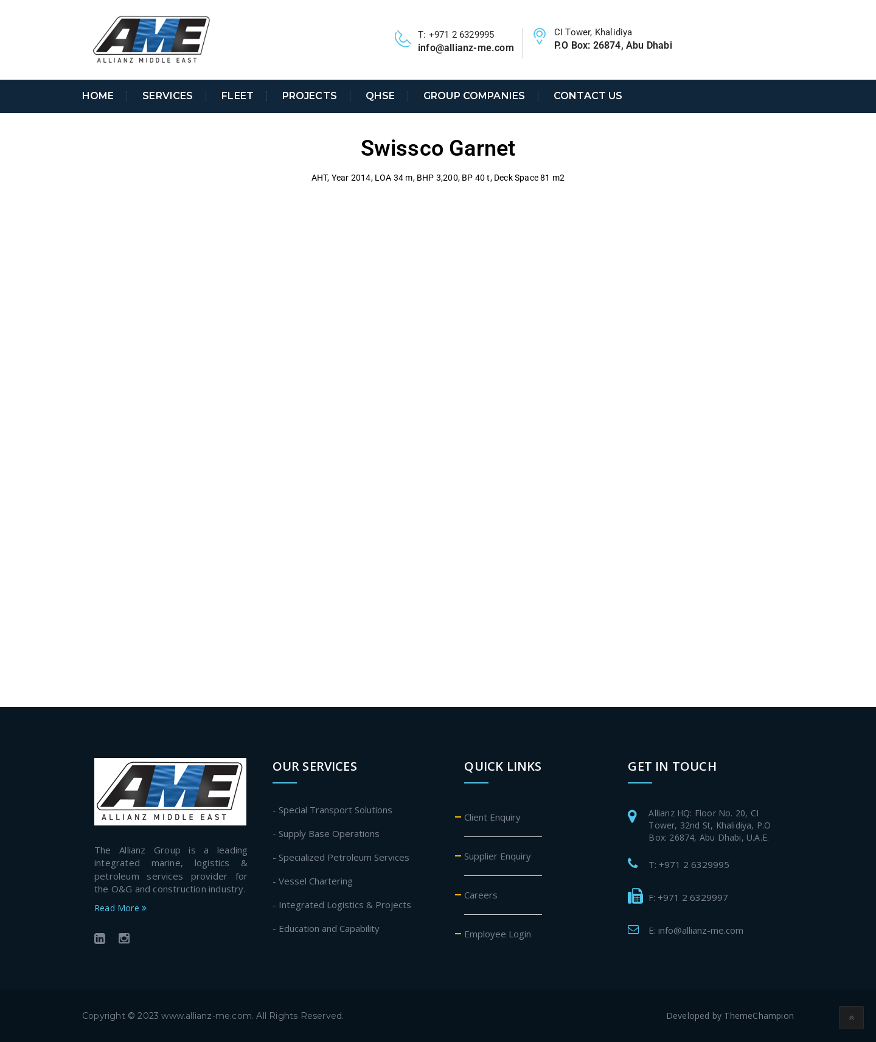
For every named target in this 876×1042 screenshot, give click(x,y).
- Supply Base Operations (326, 833)
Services (167, 96)
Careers (481, 895)
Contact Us (588, 96)
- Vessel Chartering (313, 881)
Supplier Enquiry (497, 856)
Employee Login (497, 934)
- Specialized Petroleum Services (341, 857)
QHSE (380, 96)
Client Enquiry (492, 817)
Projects (309, 96)
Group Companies (474, 96)
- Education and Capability (326, 928)
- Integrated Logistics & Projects (342, 904)
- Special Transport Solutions (332, 810)
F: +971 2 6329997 (688, 897)
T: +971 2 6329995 (688, 864)
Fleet (237, 96)
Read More (120, 908)
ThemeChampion (759, 1015)
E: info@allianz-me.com (695, 930)
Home (98, 96)
